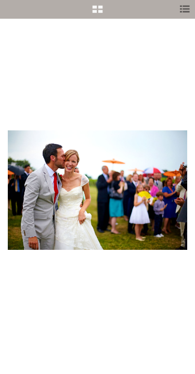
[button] (97, 13)
